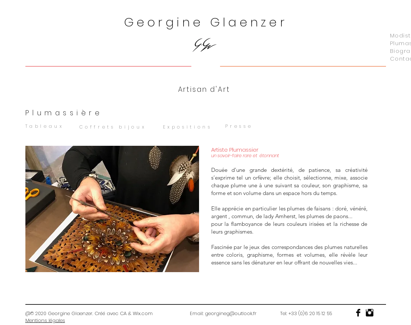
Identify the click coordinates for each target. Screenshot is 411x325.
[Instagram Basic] (369, 313)
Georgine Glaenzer (205, 22)
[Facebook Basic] (358, 313)
